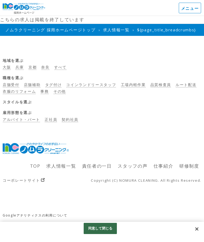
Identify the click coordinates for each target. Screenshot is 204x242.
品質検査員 (160, 84)
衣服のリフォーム (19, 91)
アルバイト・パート (21, 119)
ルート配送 (186, 84)
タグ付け (53, 84)
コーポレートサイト (21, 180)
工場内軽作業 (133, 84)
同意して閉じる (100, 228)
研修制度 (189, 166)
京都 (32, 67)
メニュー (190, 8)
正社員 (51, 119)
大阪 (7, 67)
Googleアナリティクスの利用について (35, 215)
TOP (35, 166)
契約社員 (70, 119)
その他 (59, 91)
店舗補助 (32, 84)
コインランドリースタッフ (91, 84)
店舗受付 (11, 84)
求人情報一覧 (61, 166)
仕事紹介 (163, 166)
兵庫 (19, 67)
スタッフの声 (132, 166)
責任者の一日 (97, 166)
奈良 (45, 67)
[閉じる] (197, 229)
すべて (60, 67)
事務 (44, 91)
